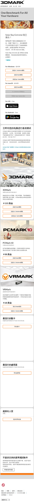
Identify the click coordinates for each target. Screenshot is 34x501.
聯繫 (8, 491)
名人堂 (15, 6)
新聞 (13, 491)
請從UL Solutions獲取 (18, 70)
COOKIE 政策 (21, 493)
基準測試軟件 (4, 6)
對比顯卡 (17, 326)
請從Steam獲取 (18, 75)
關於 (2, 491)
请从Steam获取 (17, 306)
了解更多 (8, 60)
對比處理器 (17, 373)
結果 (10, 6)
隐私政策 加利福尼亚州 (7, 493)
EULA (10, 495)
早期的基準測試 (8, 469)
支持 (19, 6)
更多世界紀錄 (17, 419)
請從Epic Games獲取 (18, 79)
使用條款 (3, 495)
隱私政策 (19, 491)
